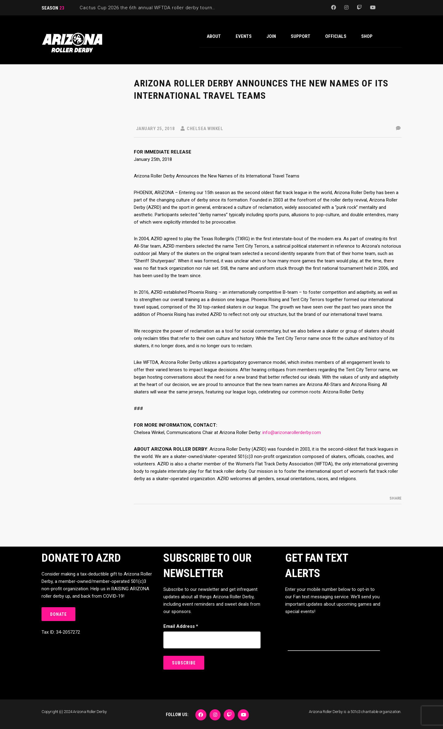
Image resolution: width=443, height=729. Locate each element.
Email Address (180, 626)
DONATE (58, 614)
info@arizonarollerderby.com (291, 432)
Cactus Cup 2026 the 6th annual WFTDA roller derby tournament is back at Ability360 (177, 7)
